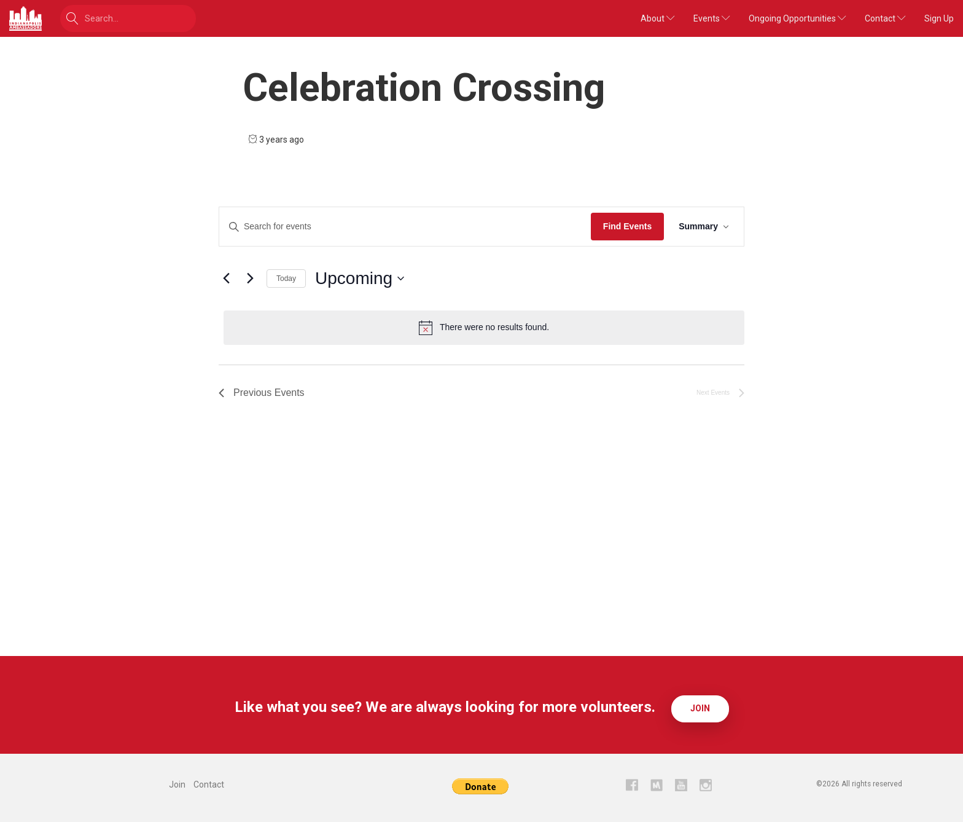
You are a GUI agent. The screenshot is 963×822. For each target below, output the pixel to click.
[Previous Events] (226, 278)
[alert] (484, 327)
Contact (885, 18)
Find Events (627, 226)
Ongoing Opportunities (797, 18)
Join (700, 707)
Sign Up (939, 18)
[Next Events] (250, 278)
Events (711, 18)
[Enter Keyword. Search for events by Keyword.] (405, 226)
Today (286, 278)
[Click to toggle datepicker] (359, 278)
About (658, 18)
